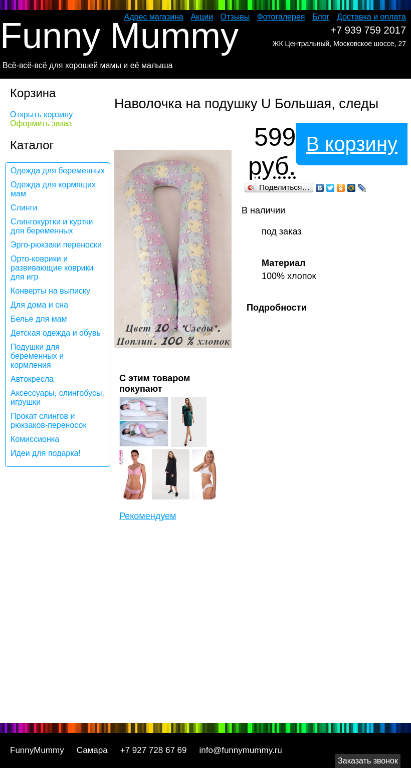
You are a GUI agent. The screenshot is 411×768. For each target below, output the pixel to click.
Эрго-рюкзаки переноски (56, 244)
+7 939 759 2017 (368, 30)
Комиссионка (35, 439)
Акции (201, 17)
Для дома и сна (39, 305)
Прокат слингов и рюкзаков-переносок (48, 420)
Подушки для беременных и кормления (37, 356)
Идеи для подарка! (46, 453)
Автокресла (32, 379)
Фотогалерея (281, 17)
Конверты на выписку (50, 291)
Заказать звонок (368, 760)
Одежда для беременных (58, 170)
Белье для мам (39, 319)
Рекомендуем (147, 516)
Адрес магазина (153, 17)
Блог (321, 17)
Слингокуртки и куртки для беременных (52, 226)
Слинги (24, 207)
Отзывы (235, 17)
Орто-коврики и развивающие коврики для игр (52, 267)
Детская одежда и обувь (56, 333)
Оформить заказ (41, 123)
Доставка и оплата (371, 17)
